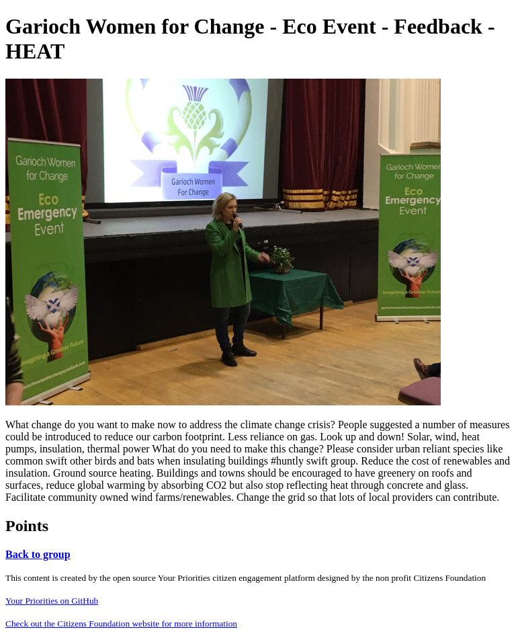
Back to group (38, 554)
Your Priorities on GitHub (51, 601)
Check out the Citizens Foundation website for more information (121, 623)
